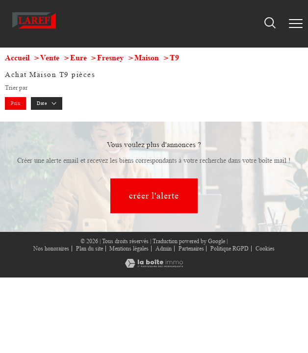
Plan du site (89, 248)
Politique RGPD (229, 248)
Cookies (265, 249)
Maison (146, 57)
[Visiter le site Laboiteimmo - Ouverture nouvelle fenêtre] (154, 265)
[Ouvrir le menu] (295, 23)
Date (46, 103)
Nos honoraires (51, 248)
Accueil (17, 57)
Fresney (110, 57)
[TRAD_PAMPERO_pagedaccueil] (34, 29)
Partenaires (191, 248)
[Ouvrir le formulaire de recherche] (270, 23)
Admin (163, 248)
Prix (15, 103)
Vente (49, 57)
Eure (78, 57)
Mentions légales (129, 248)
